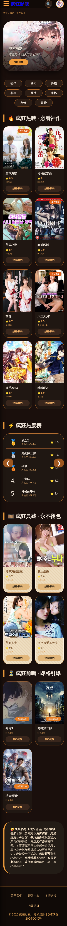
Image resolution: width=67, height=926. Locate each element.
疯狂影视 (20, 4)
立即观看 (18, 62)
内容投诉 (33, 905)
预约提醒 (17, 739)
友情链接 (50, 896)
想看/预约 (18, 188)
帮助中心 (33, 896)
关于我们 (16, 896)
